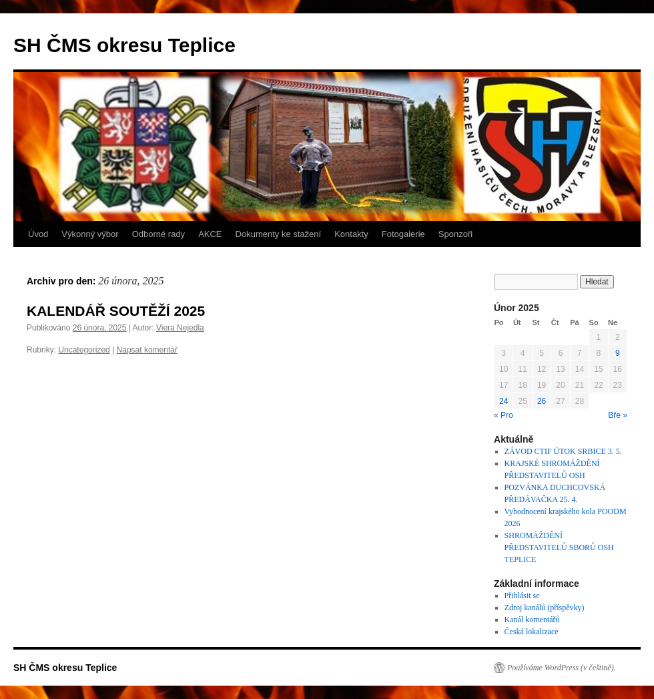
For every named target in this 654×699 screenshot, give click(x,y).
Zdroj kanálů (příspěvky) (545, 607)
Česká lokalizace (532, 631)
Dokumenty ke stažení (279, 234)
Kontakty (351, 234)
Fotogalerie (403, 234)
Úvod (38, 234)
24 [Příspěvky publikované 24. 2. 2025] (503, 401)
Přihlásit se (522, 595)
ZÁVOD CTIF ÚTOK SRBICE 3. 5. (563, 451)
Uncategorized (83, 350)
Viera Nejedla (180, 327)
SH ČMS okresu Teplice (124, 45)
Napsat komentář (147, 350)
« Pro (503, 415)
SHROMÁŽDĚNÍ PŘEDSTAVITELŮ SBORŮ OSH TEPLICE (559, 547)
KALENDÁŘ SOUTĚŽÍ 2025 (116, 310)
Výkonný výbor (89, 234)
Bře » (617, 415)
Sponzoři (455, 234)
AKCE (210, 234)
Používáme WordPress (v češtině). (561, 667)
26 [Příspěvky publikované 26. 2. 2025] (541, 401)
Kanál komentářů (532, 619)
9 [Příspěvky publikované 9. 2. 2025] (617, 353)
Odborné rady (159, 234)
